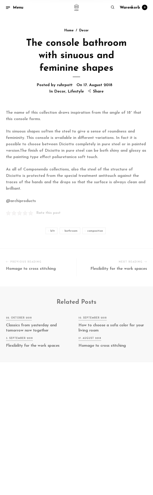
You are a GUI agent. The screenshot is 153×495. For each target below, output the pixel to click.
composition (95, 231)
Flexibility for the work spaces (33, 346)
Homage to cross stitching (102, 346)
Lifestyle (76, 87)
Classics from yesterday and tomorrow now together (31, 328)
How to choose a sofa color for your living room (111, 328)
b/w (52, 231)
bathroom (71, 231)
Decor (60, 87)
